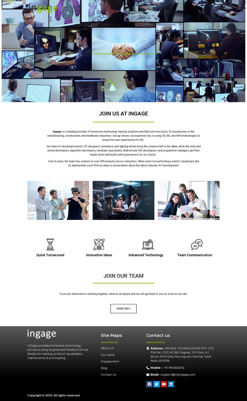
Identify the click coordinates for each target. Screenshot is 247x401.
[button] (141, 9)
